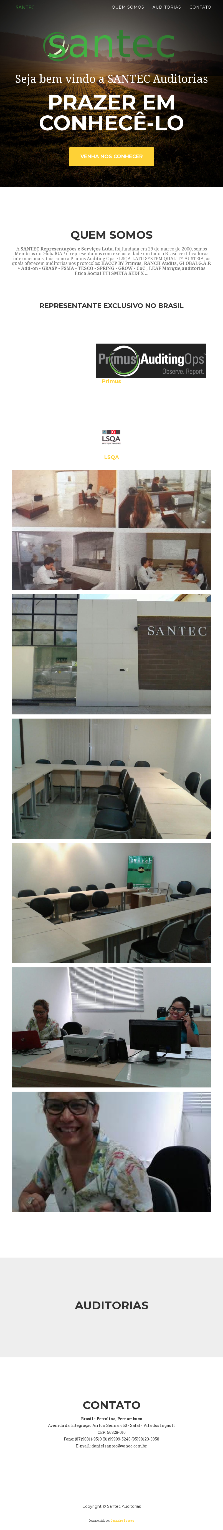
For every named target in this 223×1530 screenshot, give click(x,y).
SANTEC (26, 14)
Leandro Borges (122, 1520)
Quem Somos (128, 13)
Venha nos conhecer (111, 156)
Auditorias (167, 13)
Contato (200, 13)
